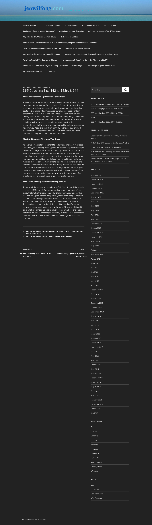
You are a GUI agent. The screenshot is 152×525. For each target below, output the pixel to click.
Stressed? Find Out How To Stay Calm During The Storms (45, 66)
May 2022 (95, 246)
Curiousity (94, 440)
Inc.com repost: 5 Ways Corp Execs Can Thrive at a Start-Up (85, 60)
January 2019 (96, 298)
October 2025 (96, 188)
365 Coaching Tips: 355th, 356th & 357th (107, 122)
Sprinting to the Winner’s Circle (77, 48)
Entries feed (95, 489)
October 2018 (96, 307)
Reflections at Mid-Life (69, 37)
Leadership (64, 231)
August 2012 (96, 387)
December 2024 (97, 233)
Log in (93, 485)
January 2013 (96, 373)
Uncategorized (33, 233)
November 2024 (97, 237)
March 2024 (95, 241)
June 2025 (95, 206)
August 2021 (96, 259)
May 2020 (95, 281)
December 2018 (97, 303)
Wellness (94, 471)
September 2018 (97, 312)
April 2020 (95, 285)
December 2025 (97, 180)
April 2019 (95, 294)
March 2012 (95, 395)
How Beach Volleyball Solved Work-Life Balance (41, 54)
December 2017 (97, 343)
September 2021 (97, 255)
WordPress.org (96, 498)
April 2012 (95, 391)
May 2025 (95, 210)
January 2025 (96, 228)
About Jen (51, 71)
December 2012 (97, 378)
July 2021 (94, 263)
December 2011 (97, 404)
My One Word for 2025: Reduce (109, 147)
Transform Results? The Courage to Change (40, 60)
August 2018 (96, 316)
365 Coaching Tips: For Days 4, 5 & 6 (115, 143)
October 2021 (96, 250)
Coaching (30, 231)
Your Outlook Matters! (90, 25)
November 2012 (97, 382)
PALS (93, 118)
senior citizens (96, 462)
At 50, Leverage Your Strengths (71, 31)
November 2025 (97, 184)
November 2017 (97, 347)
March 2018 (95, 334)
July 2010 (94, 413)
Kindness (53, 231)
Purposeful (76, 231)
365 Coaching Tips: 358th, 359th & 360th (107, 113)
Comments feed (97, 494)
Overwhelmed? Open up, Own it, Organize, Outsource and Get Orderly (92, 54)
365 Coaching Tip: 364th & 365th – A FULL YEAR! (110, 104)
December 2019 (97, 290)
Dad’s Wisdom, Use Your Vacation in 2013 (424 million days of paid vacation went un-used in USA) (61, 43)
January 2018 (96, 338)
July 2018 (94, 321)
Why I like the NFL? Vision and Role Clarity (39, 37)
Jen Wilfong (44, 87)
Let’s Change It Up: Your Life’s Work (101, 66)
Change (94, 431)
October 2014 (96, 365)
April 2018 (95, 329)
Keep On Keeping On (31, 25)
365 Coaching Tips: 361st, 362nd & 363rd (107, 109)
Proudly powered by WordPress (34, 519)
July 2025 (94, 202)
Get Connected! (110, 25)
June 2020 (95, 276)
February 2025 (96, 224)
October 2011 (96, 409)
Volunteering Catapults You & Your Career (104, 31)
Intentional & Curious (52, 25)
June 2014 (95, 369)
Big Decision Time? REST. (33, 71)
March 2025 (95, 219)
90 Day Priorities (71, 25)
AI (92, 427)
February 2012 (96, 400)
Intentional (42, 231)
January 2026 (96, 175)
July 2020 (94, 272)
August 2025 (96, 197)
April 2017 (95, 351)
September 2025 (97, 193)
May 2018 (95, 325)
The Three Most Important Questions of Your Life (42, 48)
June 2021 (95, 268)
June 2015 (95, 356)
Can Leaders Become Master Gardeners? (39, 31)
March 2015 (95, 360)
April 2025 (95, 215)
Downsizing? (77, 66)
